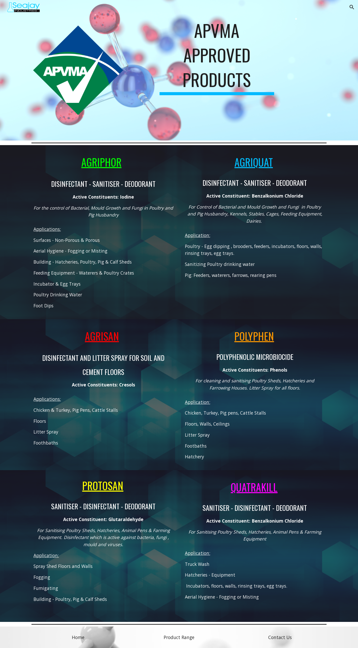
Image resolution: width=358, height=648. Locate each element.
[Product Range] (179, 637)
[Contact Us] (280, 637)
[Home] (78, 637)
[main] (217, 61)
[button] (352, 7)
